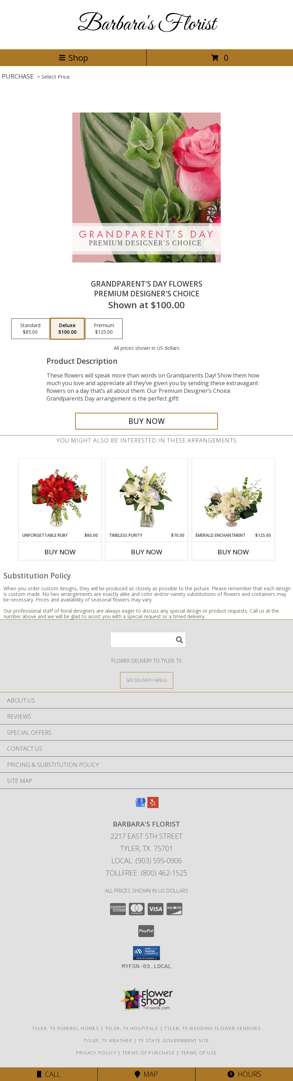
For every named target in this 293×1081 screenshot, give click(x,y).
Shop (73, 57)
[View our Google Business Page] (140, 806)
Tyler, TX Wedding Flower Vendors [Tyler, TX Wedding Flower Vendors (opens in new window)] (212, 1028)
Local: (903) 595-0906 (146, 860)
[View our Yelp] (153, 806)
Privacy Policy (96, 1053)
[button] (146, 953)
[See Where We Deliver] (146, 680)
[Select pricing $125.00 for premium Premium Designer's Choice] (104, 329)
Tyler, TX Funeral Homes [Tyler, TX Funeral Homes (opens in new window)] (65, 1028)
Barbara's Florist (147, 24)
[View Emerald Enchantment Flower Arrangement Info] (233, 495)
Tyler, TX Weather (108, 1040)
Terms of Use (199, 1053)
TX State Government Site (173, 1040)
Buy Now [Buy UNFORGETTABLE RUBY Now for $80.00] (60, 551)
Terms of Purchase (148, 1053)
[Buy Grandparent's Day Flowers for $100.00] (146, 421)
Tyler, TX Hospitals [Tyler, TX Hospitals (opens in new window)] (132, 1028)
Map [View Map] (146, 1074)
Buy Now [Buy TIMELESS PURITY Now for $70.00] (146, 551)
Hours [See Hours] (244, 1074)
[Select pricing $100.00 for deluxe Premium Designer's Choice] (67, 329)
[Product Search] (148, 640)
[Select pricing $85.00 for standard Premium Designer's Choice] (30, 329)
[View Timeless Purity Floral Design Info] (146, 495)
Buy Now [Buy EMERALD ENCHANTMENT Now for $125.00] (233, 551)
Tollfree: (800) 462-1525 (146, 873)
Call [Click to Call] (48, 1074)
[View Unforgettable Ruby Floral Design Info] (60, 495)
